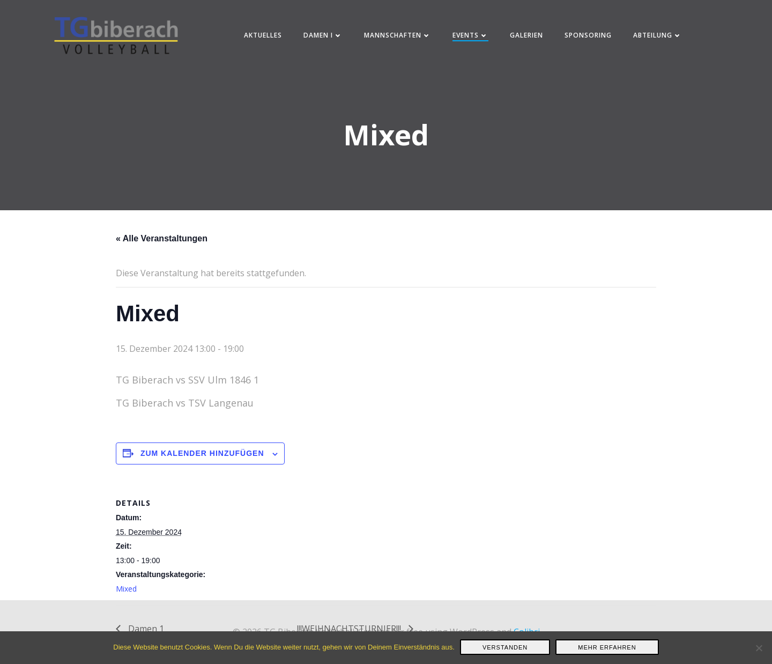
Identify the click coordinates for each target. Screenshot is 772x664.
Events (471, 37)
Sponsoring (589, 37)
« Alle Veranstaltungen (161, 241)
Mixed (126, 592)
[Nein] (758, 648)
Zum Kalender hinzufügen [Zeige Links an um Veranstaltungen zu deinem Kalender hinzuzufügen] (202, 457)
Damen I (324, 37)
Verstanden (505, 647)
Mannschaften (398, 37)
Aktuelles (264, 37)
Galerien (527, 37)
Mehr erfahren (607, 647)
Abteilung (658, 37)
